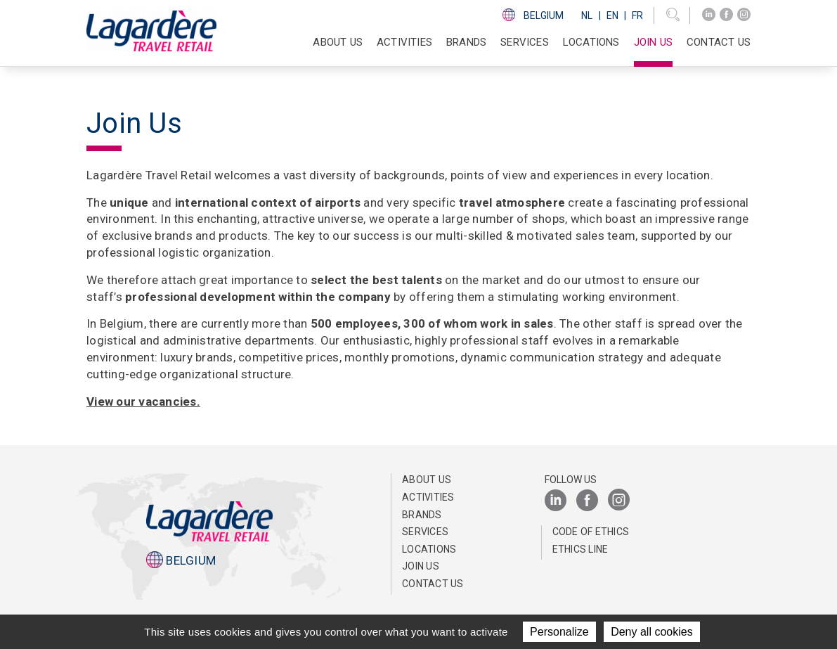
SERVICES (524, 42)
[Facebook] (726, 15)
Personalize (559, 632)
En (612, 15)
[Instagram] (744, 15)
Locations (591, 42)
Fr (637, 15)
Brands (466, 42)
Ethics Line (580, 549)
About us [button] (338, 42)
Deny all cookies (652, 632)
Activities (428, 497)
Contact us (719, 42)
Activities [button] (404, 42)
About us (426, 479)
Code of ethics (591, 531)
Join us (653, 42)
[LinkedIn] (708, 15)
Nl (586, 15)
